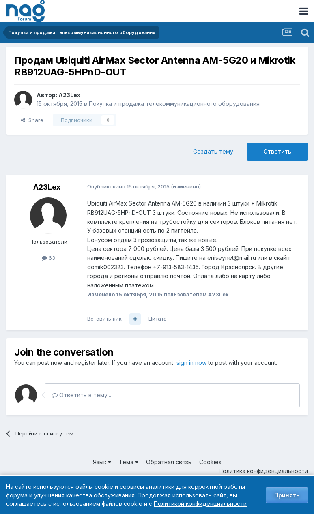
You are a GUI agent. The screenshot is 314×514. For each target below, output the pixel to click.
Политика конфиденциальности (263, 470)
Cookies (210, 461)
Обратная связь (168, 461)
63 (48, 258)
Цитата (157, 318)
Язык (102, 461)
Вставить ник (104, 318)
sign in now (191, 362)
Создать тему (213, 151)
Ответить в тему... (81, 395)
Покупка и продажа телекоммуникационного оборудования (174, 103)
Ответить (277, 151)
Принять (286, 495)
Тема (128, 461)
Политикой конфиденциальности (200, 503)
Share (32, 120)
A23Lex (69, 95)
